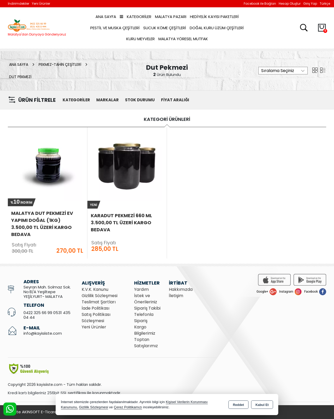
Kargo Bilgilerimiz (144, 330)
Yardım (141, 289)
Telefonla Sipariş (143, 317)
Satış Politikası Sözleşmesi (96, 317)
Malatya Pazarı (170, 16)
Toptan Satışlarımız (146, 343)
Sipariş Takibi (147, 308)
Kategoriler (135, 16)
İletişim (176, 296)
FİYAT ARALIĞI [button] (175, 100)
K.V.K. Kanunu (95, 289)
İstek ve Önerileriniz (145, 299)
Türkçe (325, 3)
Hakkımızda (181, 289)
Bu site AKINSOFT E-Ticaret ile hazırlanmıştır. (49, 412)
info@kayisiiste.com (42, 333)
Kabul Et (262, 405)
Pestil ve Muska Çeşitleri (115, 28)
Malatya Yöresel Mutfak (183, 39)
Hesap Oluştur (290, 3)
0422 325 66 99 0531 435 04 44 (46, 315)
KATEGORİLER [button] (76, 100)
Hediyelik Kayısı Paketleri (214, 16)
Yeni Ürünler (94, 327)
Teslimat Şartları (99, 302)
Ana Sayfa (106, 16)
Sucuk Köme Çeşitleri (164, 28)
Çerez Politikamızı (128, 407)
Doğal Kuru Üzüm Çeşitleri (217, 28)
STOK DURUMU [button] (140, 100)
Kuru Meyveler (140, 39)
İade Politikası (95, 308)
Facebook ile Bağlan (260, 3)
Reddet (238, 405)
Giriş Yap (310, 3)
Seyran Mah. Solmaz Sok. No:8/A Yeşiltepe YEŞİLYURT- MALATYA (47, 291)
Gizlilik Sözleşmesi (99, 296)
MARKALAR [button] (107, 100)
